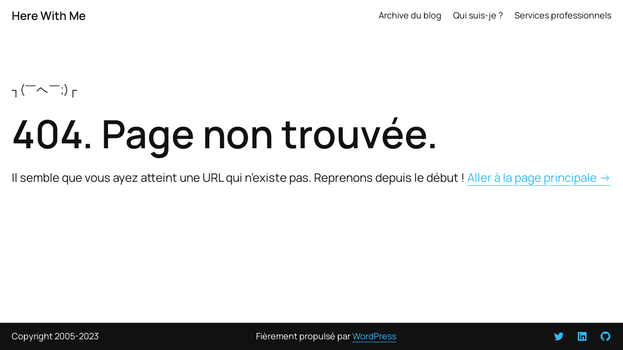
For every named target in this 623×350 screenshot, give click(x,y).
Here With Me (49, 15)
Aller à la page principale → (539, 177)
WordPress (374, 336)
